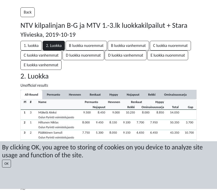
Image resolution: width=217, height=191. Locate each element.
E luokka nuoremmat (168, 55)
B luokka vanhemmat (128, 45)
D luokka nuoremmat (83, 55)
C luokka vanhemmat (41, 55)
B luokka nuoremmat (86, 45)
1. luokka (31, 45)
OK (6, 163)
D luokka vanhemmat (125, 55)
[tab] (53, 94)
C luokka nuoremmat (170, 45)
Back (27, 12)
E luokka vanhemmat (41, 64)
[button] (108, 115)
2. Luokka (54, 45)
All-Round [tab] (31, 94)
